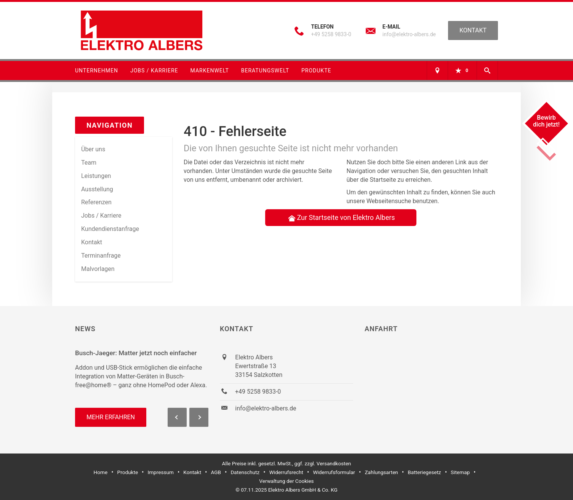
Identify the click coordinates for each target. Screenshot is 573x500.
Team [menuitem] (88, 162)
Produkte (316, 70)
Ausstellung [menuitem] (97, 189)
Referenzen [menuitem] (96, 202)
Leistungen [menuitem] (96, 175)
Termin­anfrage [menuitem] (101, 255)
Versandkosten (334, 463)
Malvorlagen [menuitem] (98, 268)
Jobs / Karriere (154, 70)
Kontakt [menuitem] (91, 242)
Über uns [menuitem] (93, 149)
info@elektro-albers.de (409, 34)
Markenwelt (209, 70)
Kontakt (473, 30)
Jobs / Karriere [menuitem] (101, 215)
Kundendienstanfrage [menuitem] (110, 228)
